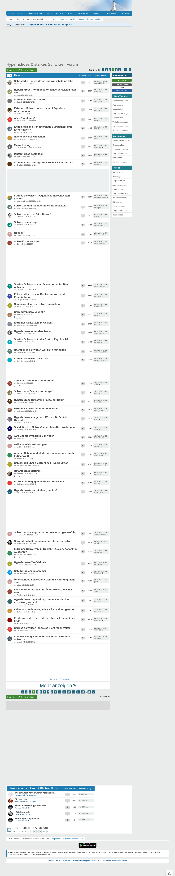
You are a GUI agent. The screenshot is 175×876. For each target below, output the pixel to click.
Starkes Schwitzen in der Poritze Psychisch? (41, 339)
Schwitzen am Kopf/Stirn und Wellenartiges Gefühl (44, 532)
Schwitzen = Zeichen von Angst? (34, 391)
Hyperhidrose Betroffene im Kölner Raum (39, 399)
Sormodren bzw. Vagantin (29, 311)
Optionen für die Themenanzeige (59, 679)
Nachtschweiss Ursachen (29, 136)
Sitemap (124, 861)
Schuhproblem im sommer (30, 571)
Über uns (58, 861)
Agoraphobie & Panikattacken (25, 795)
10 (60, 692)
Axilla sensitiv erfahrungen (30, 444)
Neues (20, 13)
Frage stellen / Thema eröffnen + (21, 70)
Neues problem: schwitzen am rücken (37, 304)
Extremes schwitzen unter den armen (36, 408)
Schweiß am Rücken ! (27, 241)
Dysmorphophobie (120, 198)
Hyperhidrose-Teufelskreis (30, 562)
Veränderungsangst (120, 149)
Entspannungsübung (121, 126)
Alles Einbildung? (25, 118)
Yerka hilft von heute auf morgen (34, 380)
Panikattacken (118, 105)
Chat (70, 13)
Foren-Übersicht (14, 839)
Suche (49, 13)
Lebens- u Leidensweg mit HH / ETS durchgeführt (44, 609)
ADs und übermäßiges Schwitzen (34, 435)
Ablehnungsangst (120, 185)
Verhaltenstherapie (120, 122)
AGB (99, 861)
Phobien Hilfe (118, 189)
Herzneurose (118, 215)
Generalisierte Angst (121, 141)
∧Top (169, 873)
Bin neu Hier (21, 799)
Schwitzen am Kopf (26, 222)
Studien (96, 13)
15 (83, 692)
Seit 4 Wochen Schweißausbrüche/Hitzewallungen (44, 427)
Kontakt (50, 861)
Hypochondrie (118, 145)
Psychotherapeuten (120, 130)
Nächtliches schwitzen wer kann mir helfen (40, 349)
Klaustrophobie (119, 206)
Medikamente (118, 158)
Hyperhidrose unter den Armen (33, 331)
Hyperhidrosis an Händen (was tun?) (36, 490)
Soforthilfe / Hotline (120, 101)
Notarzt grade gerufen (27, 470)
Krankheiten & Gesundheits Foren (36, 839)
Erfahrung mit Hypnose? (27, 818)
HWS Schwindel (22, 812)
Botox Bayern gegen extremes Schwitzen (39, 481)
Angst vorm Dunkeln (121, 153)
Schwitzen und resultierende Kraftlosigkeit (40, 205)
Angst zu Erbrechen (121, 211)
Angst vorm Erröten (120, 193)
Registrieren (112, 13)
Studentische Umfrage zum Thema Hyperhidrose (43, 162)
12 (69, 692)
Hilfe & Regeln (82, 13)
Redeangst (117, 176)
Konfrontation (118, 118)
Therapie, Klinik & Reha (23, 808)
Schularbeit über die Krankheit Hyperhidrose (41, 462)
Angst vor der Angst (120, 113)
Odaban (19, 232)
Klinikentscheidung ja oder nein (30, 806)
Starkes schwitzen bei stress (31, 358)
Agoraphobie (118, 109)
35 (126, 70)
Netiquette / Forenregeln (111, 861)
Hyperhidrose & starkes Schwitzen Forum (42, 64)
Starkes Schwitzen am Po (29, 99)
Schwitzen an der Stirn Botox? (32, 214)
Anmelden (126, 13)
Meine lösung (22, 145)
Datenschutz (76, 861)
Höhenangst (117, 202)
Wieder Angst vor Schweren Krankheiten (35, 793)
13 (74, 692)
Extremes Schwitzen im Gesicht (33, 322)
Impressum (66, 861)
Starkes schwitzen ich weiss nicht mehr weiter (42, 627)
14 (78, 692)
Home (11, 13)
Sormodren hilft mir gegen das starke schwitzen (43, 541)
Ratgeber (60, 13)
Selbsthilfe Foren (35, 13)
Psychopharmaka (120, 162)
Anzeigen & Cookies (89, 861)
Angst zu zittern (119, 181)
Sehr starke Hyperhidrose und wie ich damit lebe (43, 81)
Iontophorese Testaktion (29, 153)
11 (64, 692)
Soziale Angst (118, 172)
